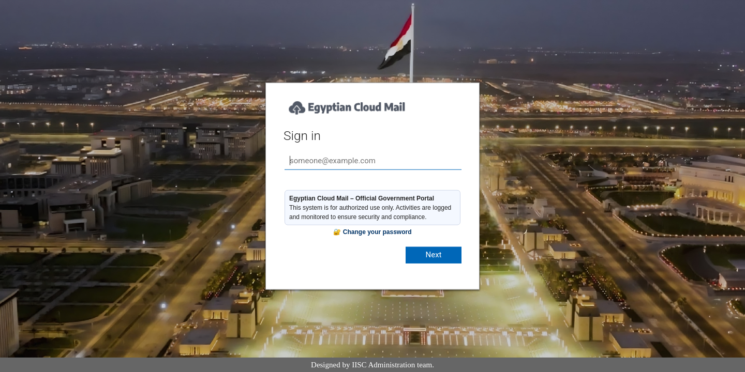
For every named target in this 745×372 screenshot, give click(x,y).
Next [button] (433, 254)
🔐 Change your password (372, 232)
